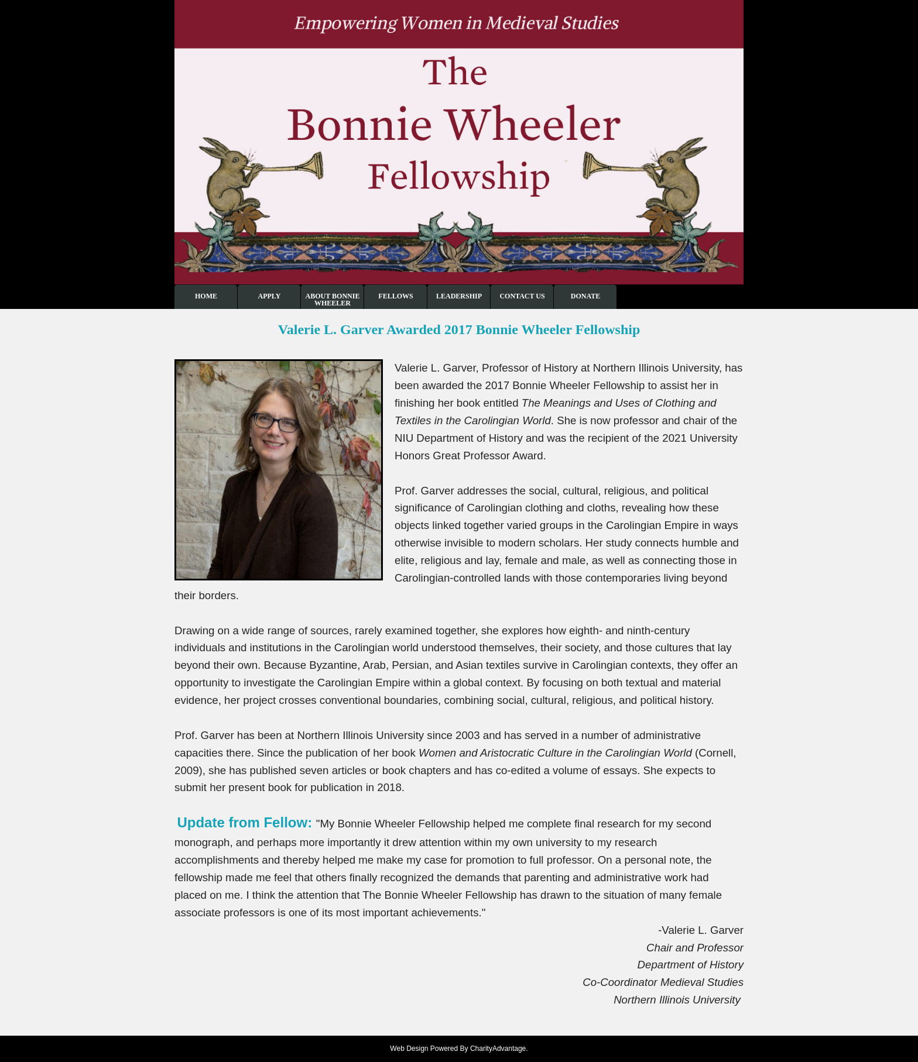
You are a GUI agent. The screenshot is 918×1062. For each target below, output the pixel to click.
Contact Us (521, 296)
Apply (269, 296)
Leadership (459, 296)
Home (206, 296)
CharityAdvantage (498, 1048)
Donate (585, 296)
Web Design (409, 1048)
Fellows (395, 296)
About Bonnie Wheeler (333, 299)
